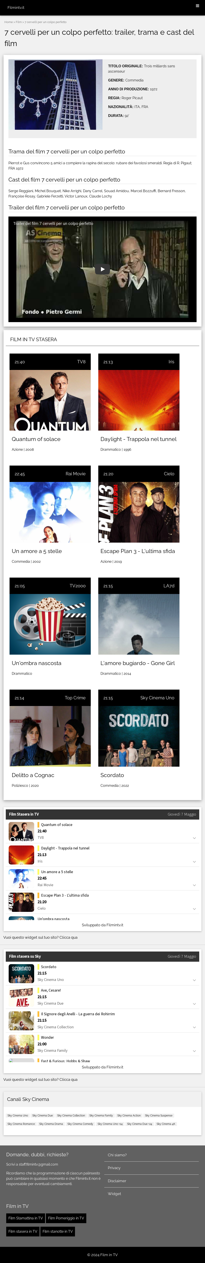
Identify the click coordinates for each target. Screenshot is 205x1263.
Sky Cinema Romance (21, 1124)
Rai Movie (76, 473)
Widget (114, 1193)
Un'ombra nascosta (36, 663)
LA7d (169, 585)
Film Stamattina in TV (25, 1218)
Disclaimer (117, 1181)
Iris (171, 361)
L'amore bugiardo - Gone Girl (138, 663)
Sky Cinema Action (129, 1115)
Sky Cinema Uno (157, 697)
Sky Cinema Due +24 (139, 1124)
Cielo (169, 473)
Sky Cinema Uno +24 (110, 1124)
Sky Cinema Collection (71, 1115)
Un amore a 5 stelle (37, 551)
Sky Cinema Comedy (80, 1124)
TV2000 (78, 585)
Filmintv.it (16, 7)
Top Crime (75, 697)
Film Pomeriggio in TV (66, 1218)
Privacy (114, 1168)
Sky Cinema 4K (166, 1124)
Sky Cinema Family (101, 1115)
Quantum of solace (36, 439)
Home (8, 22)
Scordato (112, 775)
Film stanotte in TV (58, 1231)
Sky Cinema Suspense (158, 1115)
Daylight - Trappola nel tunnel (139, 439)
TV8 (81, 361)
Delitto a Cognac (33, 775)
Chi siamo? (117, 1155)
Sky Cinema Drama (51, 1124)
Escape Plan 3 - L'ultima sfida (138, 551)
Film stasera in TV (22, 1231)
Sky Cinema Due (42, 1115)
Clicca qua (68, 937)
